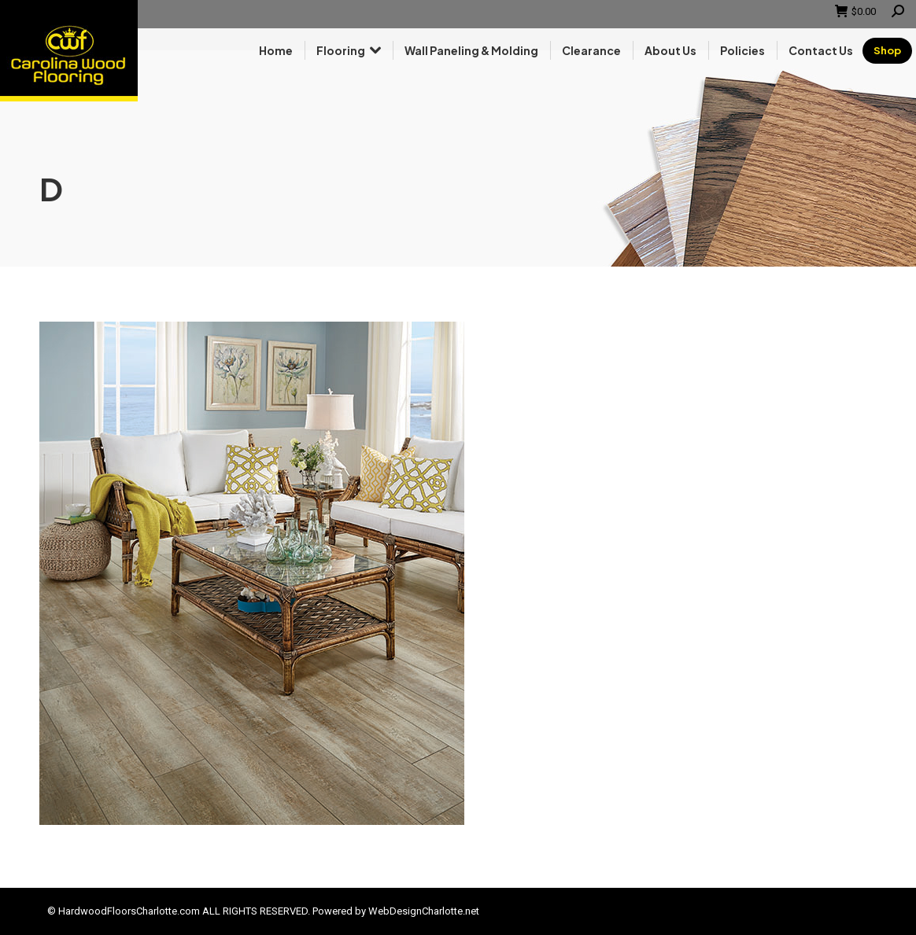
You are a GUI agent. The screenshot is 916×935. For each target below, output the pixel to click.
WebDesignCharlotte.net (423, 911)
